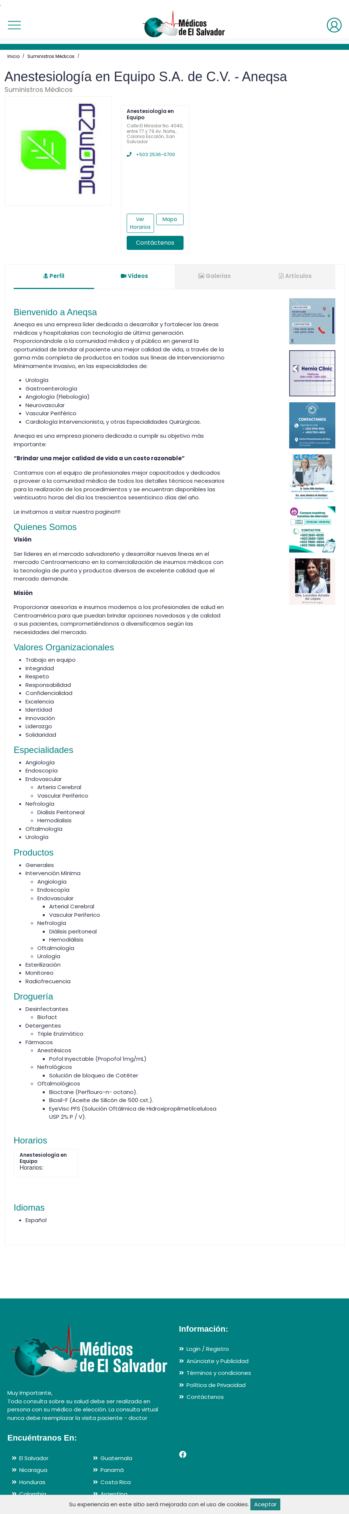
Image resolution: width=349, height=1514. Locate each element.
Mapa (169, 219)
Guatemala (116, 1458)
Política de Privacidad (216, 1385)
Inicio (13, 56)
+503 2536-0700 (151, 154)
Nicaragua (33, 1470)
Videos (134, 276)
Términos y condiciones (219, 1373)
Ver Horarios (140, 223)
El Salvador (33, 1458)
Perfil (54, 276)
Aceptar (265, 1504)
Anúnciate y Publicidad (218, 1361)
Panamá (112, 1470)
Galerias (214, 276)
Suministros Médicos (51, 56)
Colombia (32, 1494)
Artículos (295, 276)
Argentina (113, 1494)
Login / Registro (208, 1349)
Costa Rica (115, 1482)
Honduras (32, 1482)
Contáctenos (155, 242)
